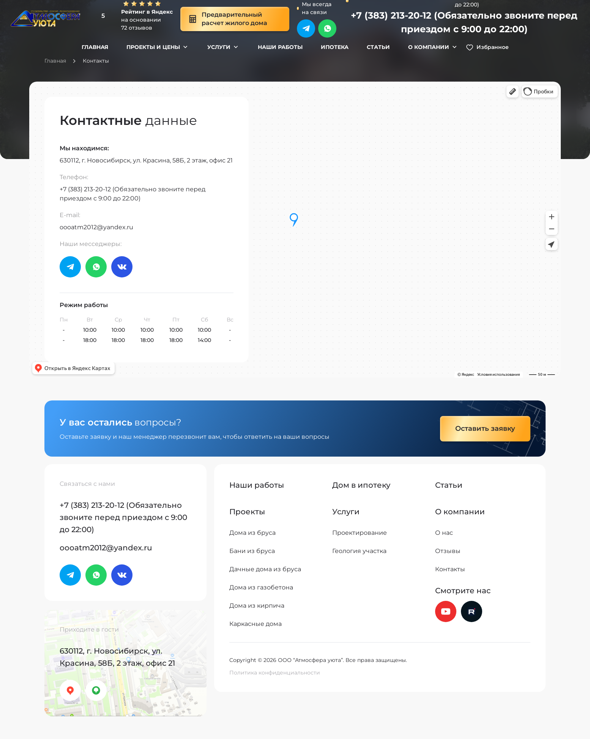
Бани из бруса (252, 551)
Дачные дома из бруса (265, 569)
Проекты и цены (153, 47)
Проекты (247, 511)
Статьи (378, 47)
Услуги (218, 47)
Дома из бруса (252, 532)
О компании (428, 47)
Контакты (450, 569)
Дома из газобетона (261, 587)
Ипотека (335, 47)
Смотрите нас (463, 590)
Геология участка (359, 551)
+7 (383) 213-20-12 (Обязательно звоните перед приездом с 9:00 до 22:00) (464, 22)
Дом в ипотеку (361, 485)
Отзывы (448, 551)
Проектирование (359, 532)
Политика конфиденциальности (274, 672)
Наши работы (280, 47)
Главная (95, 47)
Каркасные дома (255, 623)
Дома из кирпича (256, 605)
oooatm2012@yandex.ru (96, 227)
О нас (444, 532)
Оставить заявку (485, 428)
